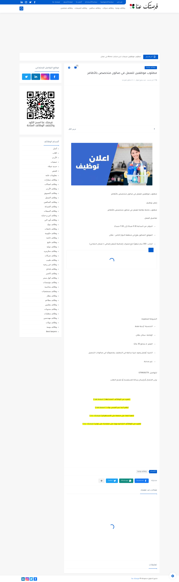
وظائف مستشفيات (49, 291)
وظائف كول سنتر (50, 278)
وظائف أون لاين (50, 220)
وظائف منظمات (50, 313)
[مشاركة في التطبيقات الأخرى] (101, 481)
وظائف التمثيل (51, 198)
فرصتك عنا (56, 2)
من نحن (119, 2)
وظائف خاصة (51, 238)
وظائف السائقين (50, 202)
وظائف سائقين (95, 8)
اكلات (55, 153)
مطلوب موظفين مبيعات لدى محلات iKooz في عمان (121, 57)
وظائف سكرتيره (50, 251)
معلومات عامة (51, 175)
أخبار (55, 148)
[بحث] (21, 8)
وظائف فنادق (51, 269)
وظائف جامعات (51, 229)
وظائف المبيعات (80, 8)
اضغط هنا (99, 399)
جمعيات (54, 162)
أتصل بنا (79, 2)
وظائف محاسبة (51, 287)
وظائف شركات (108, 8)
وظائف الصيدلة (51, 206)
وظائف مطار (52, 296)
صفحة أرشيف (68, 2)
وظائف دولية (52, 247)
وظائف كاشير (51, 273)
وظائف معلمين (66, 8)
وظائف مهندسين (50, 318)
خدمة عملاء (52, 166)
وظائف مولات (51, 322)
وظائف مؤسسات (50, 282)
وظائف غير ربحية (50, 264)
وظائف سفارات (50, 180)
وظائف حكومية (51, 233)
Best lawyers (51, 331)
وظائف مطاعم (51, 300)
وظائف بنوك (52, 224)
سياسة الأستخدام (91, 2)
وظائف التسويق (50, 193)
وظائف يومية (120, 8)
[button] (142, 481)
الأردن (54, 157)
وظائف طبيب (51, 260)
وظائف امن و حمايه (49, 215)
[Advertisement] (89, 33)
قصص (54, 171)
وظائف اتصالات (51, 184)
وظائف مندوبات (50, 309)
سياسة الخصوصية (107, 2)
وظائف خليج (52, 242)
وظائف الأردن (51, 189)
